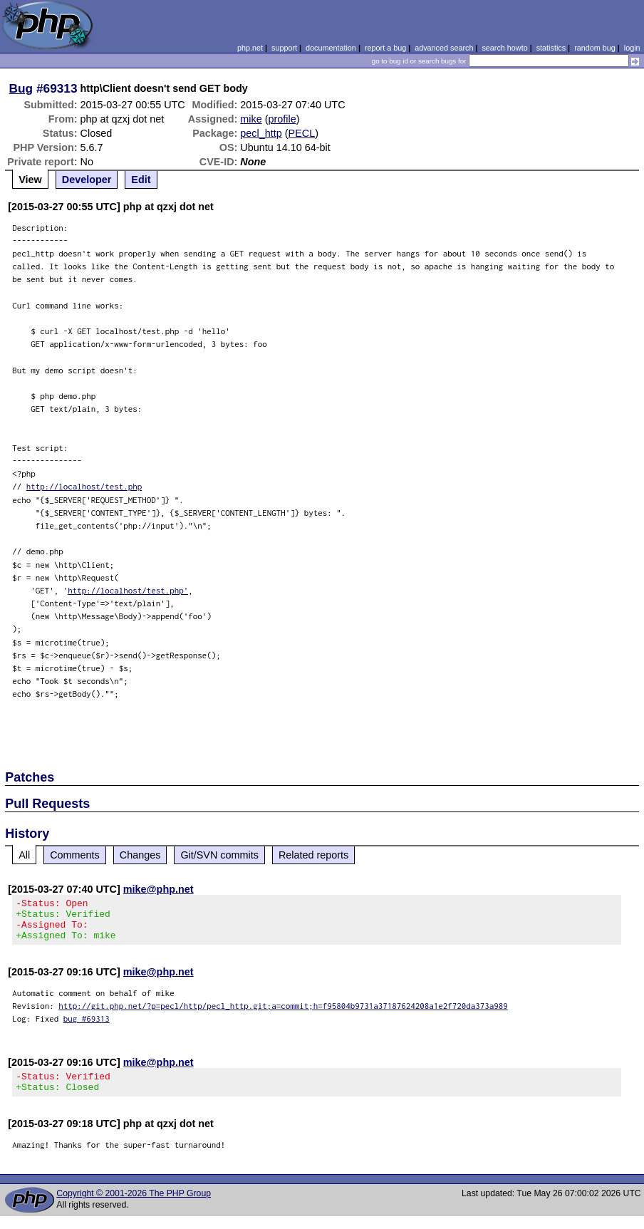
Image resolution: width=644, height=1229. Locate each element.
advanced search (444, 47)
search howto (504, 47)
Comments (75, 855)
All (24, 855)
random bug (595, 47)
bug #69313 (86, 1027)
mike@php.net (158, 889)
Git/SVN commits (219, 855)
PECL (302, 133)
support (284, 47)
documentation (331, 47)
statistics (551, 47)
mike (250, 119)
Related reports (313, 855)
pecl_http (260, 133)
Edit (140, 179)
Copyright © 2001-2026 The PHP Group (133, 1206)
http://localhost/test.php (84, 486)
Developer (87, 179)
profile (282, 119)
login (632, 47)
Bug (21, 88)
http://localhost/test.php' (128, 590)
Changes (140, 855)
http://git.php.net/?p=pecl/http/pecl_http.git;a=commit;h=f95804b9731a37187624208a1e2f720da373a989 (283, 1014)
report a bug (385, 47)
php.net (250, 47)
